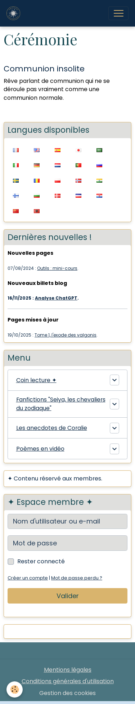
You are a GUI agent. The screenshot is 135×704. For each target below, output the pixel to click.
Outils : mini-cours (57, 268)
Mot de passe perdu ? (76, 578)
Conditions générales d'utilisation (68, 681)
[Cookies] (14, 689)
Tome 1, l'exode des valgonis (65, 335)
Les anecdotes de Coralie (51, 428)
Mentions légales (67, 670)
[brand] (14, 13)
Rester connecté (41, 561)
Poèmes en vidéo (40, 449)
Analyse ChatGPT (56, 298)
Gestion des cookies (67, 693)
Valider (68, 595)
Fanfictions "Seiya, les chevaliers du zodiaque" (60, 403)
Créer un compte (28, 578)
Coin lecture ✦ (36, 380)
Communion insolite (44, 68)
